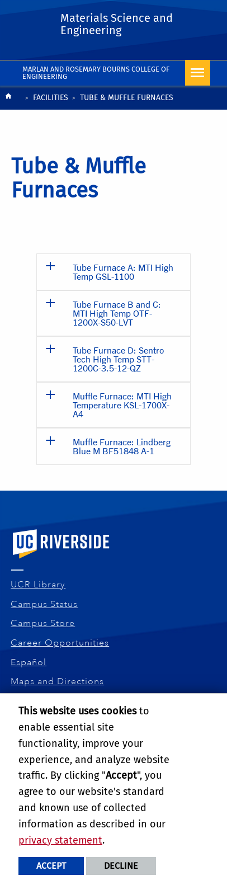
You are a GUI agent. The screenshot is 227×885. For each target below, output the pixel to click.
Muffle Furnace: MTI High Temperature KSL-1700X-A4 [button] (122, 404)
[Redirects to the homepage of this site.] (8, 98)
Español (28, 662)
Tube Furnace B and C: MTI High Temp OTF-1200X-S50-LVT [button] (117, 313)
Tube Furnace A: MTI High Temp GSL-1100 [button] (123, 271)
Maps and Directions (57, 681)
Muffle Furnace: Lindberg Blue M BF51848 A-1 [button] (122, 446)
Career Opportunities (60, 642)
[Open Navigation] (197, 73)
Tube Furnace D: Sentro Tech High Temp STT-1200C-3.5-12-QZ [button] (118, 359)
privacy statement (60, 840)
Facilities (50, 97)
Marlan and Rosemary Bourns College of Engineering (95, 73)
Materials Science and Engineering (116, 24)
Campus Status (44, 604)
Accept (51, 865)
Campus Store (43, 623)
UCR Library (38, 584)
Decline (121, 865)
